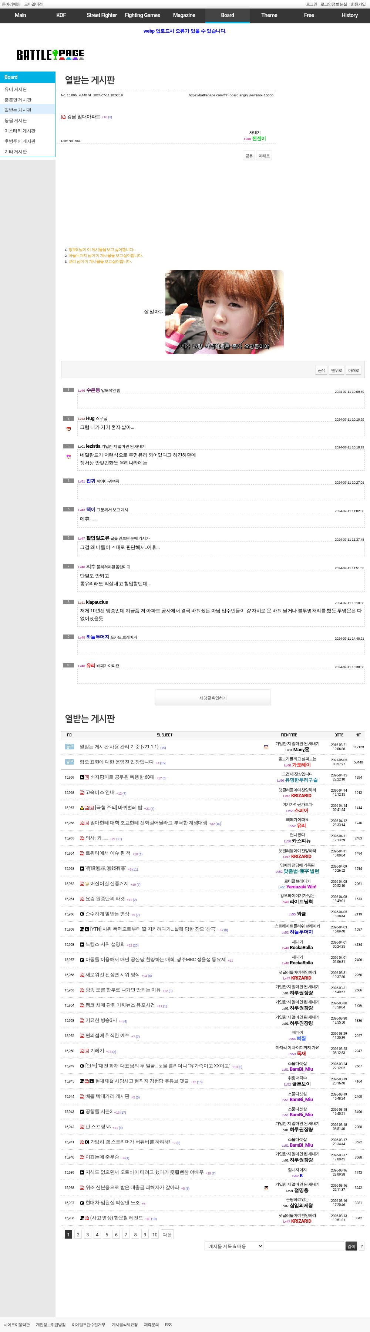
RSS (168, 1324)
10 (155, 1234)
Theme (269, 15)
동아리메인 (11, 4)
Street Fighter (102, 15)
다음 (167, 1234)
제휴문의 (151, 1324)
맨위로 (336, 370)
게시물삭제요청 (125, 1324)
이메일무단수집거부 (88, 1324)
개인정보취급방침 (50, 1324)
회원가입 (358, 4)
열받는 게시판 (90, 80)
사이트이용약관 (17, 1324)
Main (20, 15)
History (349, 15)
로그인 (311, 4)
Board (227, 15)
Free (309, 15)
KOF (61, 15)
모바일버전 (33, 4)
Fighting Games (142, 15)
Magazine (184, 15)
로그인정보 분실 (333, 4)
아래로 (264, 155)
